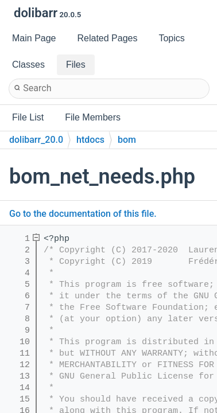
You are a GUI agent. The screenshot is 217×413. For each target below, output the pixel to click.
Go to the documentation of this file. (83, 213)
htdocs (90, 139)
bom (127, 139)
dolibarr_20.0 (36, 139)
